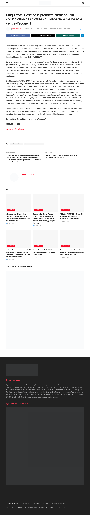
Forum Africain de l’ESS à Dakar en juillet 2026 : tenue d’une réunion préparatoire (45, 253)
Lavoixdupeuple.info (12, 504)
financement (38, 144)
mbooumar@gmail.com (15, 129)
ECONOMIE (52, 29)
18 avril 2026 (10, 225)
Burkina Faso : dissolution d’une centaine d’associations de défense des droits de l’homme (72, 253)
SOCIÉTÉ (70, 29)
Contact (62, 504)
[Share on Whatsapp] (68, 35)
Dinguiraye (28, 144)
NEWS (59, 29)
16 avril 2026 (64, 222)
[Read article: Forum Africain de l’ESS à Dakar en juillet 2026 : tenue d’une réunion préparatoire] (45, 240)
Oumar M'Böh (16, 29)
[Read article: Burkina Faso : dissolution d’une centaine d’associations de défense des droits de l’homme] (72, 240)
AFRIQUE (45, 29)
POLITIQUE (36, 504)
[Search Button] (83, 3)
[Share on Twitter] (43, 35)
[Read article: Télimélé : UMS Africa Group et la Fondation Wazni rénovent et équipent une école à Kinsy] (72, 204)
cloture (20, 144)
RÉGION (63, 29)
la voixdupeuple (19, 509)
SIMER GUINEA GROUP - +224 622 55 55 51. (52, 509)
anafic (13, 144)
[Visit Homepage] (45, 3)
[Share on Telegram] (82, 35)
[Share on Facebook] (18, 35)
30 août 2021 (28, 29)
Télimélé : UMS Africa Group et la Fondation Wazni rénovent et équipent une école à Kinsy (71, 217)
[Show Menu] (7, 3)
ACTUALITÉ (38, 29)
